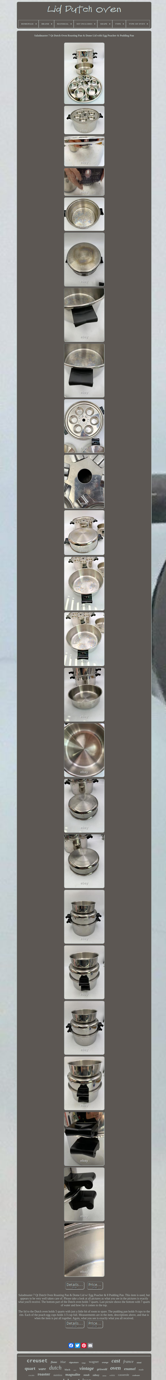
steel (139, 1362)
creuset (37, 1361)
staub (86, 1374)
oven (115, 1368)
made (141, 1369)
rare (74, 1370)
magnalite (72, 1374)
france (128, 1361)
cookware (136, 1375)
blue (63, 1362)
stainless (57, 1375)
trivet (104, 1376)
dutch (55, 1368)
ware (42, 1369)
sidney (96, 1375)
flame (54, 1362)
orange (105, 1362)
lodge (84, 1363)
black (67, 1369)
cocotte (31, 1375)
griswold (102, 1369)
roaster (44, 1374)
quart (30, 1368)
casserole (123, 1374)
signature (74, 1362)
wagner (94, 1362)
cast (116, 1361)
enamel (129, 1369)
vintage (86, 1368)
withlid (112, 1375)
